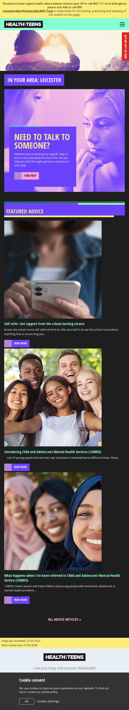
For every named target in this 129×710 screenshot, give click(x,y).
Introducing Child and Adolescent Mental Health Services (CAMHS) (52, 451)
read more (21, 344)
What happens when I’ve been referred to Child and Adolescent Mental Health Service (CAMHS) (62, 578)
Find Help (30, 175)
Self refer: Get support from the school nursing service (44, 323)
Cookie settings (48, 701)
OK (27, 701)
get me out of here (125, 46)
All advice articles (63, 620)
